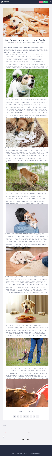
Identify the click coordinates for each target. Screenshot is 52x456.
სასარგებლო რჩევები (37, 42)
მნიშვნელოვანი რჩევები (27, 411)
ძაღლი (43, 42)
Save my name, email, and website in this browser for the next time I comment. (18, 437)
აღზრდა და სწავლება (27, 42)
